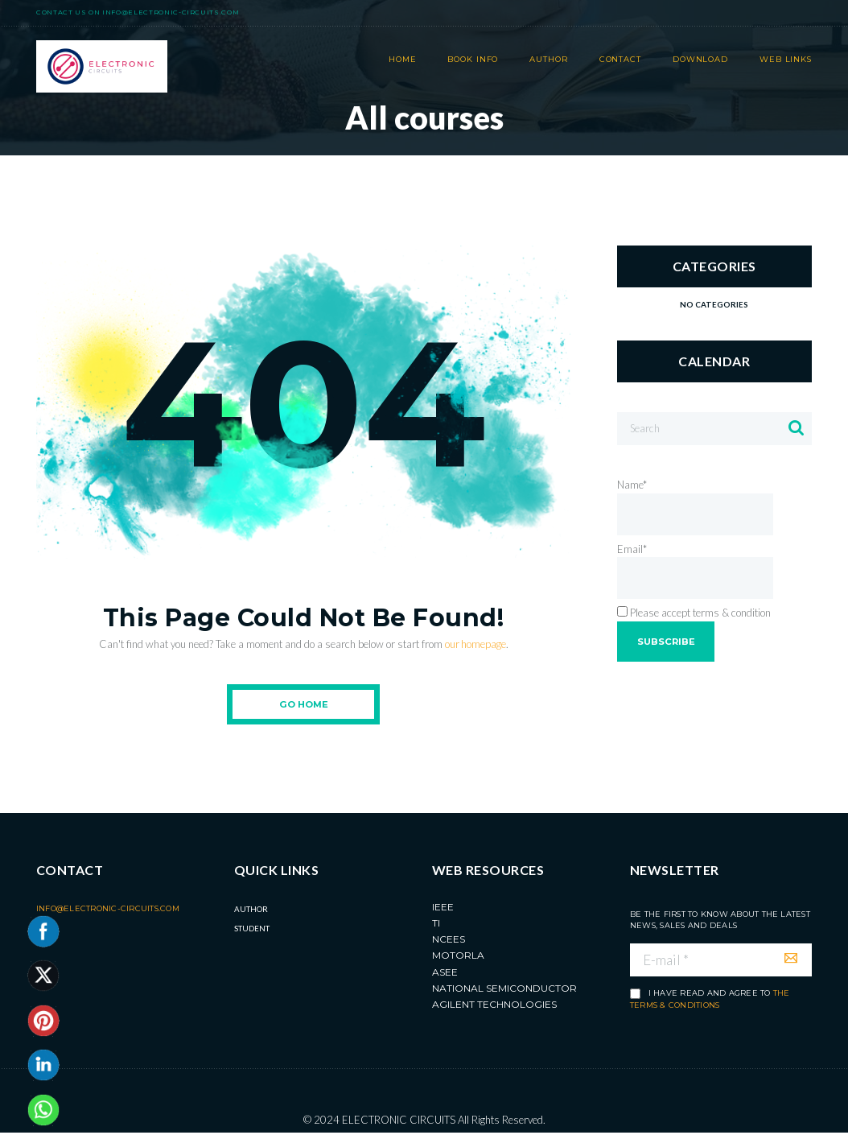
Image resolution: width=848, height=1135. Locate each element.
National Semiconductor (504, 990)
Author (251, 910)
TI (436, 924)
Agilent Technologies (494, 1007)
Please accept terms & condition (694, 614)
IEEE (443, 908)
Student (252, 930)
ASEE (445, 974)
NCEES (448, 941)
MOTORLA (458, 957)
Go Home (303, 705)
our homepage (475, 644)
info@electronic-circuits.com (170, 12)
